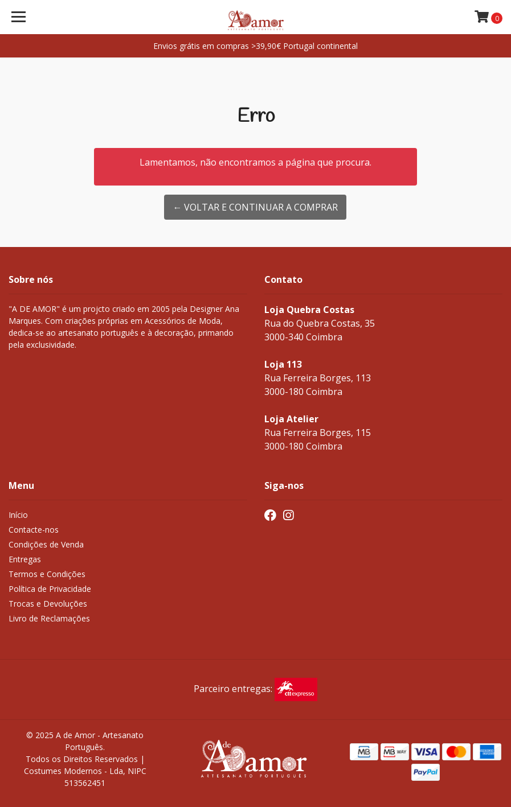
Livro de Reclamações (49, 618)
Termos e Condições (47, 574)
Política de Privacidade (50, 588)
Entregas (25, 559)
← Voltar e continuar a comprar (255, 207)
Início (18, 514)
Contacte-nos (34, 529)
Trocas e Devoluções (48, 603)
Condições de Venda (46, 544)
